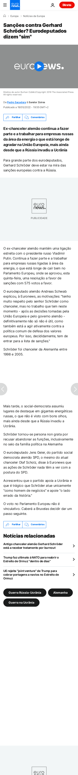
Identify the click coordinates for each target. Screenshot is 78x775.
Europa (14, 16)
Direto (67, 5)
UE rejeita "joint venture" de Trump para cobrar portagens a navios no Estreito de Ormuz (31, 574)
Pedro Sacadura (16, 102)
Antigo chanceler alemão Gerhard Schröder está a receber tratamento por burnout (33, 545)
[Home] (4, 15)
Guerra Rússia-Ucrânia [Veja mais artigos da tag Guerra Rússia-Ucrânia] (25, 592)
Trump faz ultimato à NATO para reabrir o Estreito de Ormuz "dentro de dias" (31, 559)
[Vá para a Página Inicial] (15, 5)
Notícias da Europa (34, 16)
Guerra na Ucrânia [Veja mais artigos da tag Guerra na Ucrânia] (21, 602)
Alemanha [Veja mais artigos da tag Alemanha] (60, 592)
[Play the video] (39, 66)
